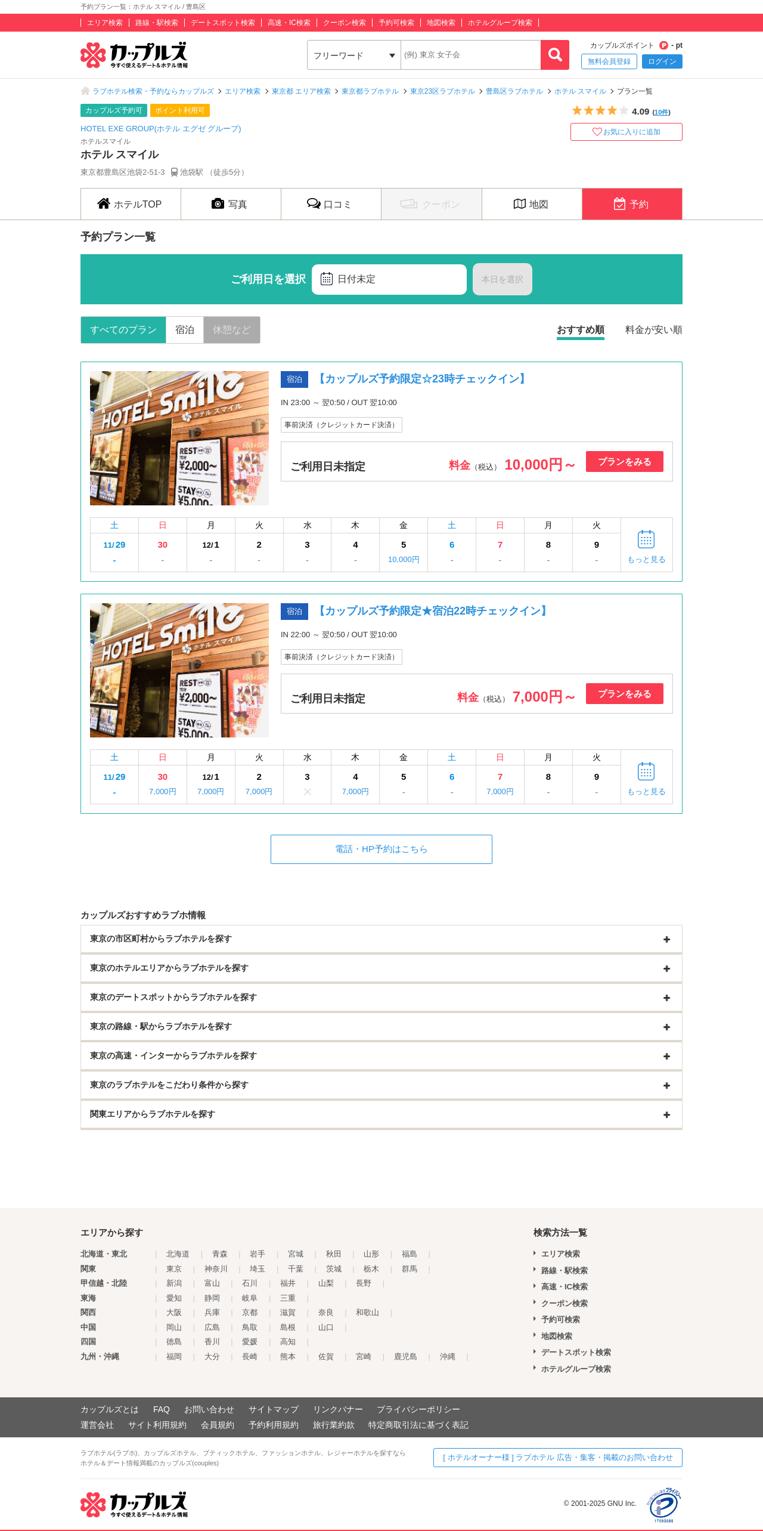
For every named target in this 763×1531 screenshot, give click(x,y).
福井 (288, 1283)
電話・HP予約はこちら (381, 849)
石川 (250, 1283)
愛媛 (250, 1341)
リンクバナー (338, 1409)
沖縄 (447, 1356)
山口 (326, 1327)
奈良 (326, 1312)
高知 (288, 1341)
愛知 (174, 1298)
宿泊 (184, 330)
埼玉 (257, 1268)
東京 (174, 1268)
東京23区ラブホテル (442, 91)
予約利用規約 (274, 1425)
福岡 (174, 1356)
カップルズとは (109, 1409)
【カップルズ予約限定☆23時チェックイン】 (422, 379)
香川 (212, 1341)
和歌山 (367, 1312)
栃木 (371, 1268)
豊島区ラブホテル (514, 91)
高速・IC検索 (289, 22)
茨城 (334, 1268)
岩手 (257, 1253)
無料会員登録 (609, 61)
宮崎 (363, 1356)
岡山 (174, 1327)
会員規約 (217, 1425)
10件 (661, 112)
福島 (409, 1253)
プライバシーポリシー (418, 1409)
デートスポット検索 (223, 22)
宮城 (295, 1253)
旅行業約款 (334, 1425)
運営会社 (97, 1425)
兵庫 (212, 1312)
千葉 (295, 1268)
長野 (363, 1283)
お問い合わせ (209, 1409)
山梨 (326, 1283)
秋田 (334, 1253)
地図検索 (441, 22)
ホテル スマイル (580, 91)
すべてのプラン (123, 330)
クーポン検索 (344, 22)
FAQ (161, 1409)
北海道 (178, 1253)
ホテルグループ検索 (500, 22)
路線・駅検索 (156, 22)
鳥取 (250, 1327)
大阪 (174, 1312)
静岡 (212, 1298)
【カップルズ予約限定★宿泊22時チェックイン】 (432, 611)
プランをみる (625, 461)
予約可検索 (396, 22)
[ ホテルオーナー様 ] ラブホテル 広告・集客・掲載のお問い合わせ (558, 1457)
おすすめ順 (580, 330)
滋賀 (288, 1312)
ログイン (662, 61)
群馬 (409, 1268)
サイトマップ (274, 1409)
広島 (212, 1327)
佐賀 (326, 1356)
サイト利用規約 (157, 1425)
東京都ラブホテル (370, 91)
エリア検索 (105, 22)
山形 (371, 1253)
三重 (288, 1298)
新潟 (174, 1283)
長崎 (250, 1356)
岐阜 (250, 1298)
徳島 (174, 1341)
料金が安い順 (654, 330)
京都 (250, 1312)
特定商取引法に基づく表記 (418, 1425)
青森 (220, 1253)
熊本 (288, 1356)
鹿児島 (405, 1356)
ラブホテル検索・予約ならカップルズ (153, 91)
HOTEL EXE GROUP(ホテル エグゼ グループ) (160, 128)
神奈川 (216, 1268)
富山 (212, 1283)
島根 (288, 1327)
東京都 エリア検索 (301, 91)
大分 (212, 1356)
